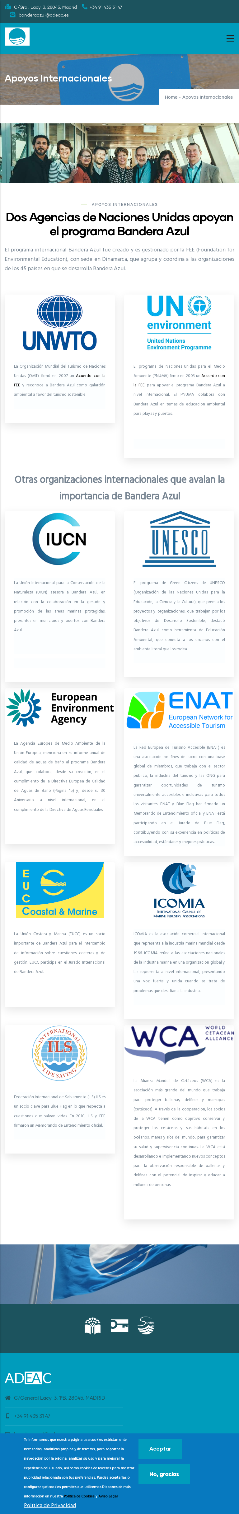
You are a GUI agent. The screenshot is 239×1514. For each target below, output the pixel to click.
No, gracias (164, 1474)
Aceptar (160, 1448)
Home (171, 97)
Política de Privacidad (50, 1505)
